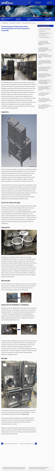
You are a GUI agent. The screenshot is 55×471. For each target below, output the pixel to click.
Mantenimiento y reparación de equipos (34, 19)
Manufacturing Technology (29, 23)
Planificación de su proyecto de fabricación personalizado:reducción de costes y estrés (45, 100)
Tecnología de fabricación (37, 3)
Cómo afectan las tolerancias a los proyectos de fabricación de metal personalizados (45, 75)
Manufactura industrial (15, 23)
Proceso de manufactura (45, 29)
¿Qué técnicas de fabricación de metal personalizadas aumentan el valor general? (45, 49)
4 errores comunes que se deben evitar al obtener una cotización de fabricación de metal (45, 69)
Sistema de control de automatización (44, 34)
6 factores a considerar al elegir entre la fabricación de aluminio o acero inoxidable (27, 443)
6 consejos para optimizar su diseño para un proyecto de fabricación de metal (45, 56)
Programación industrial (48, 19)
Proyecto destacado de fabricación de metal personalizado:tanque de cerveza (45, 88)
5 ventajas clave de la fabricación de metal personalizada (45, 94)
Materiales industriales (18, 19)
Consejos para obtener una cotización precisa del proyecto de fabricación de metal (45, 62)
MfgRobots (5, 23)
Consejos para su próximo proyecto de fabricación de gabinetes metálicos (11, 443)
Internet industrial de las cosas (7, 19)
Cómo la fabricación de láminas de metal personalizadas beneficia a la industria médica (45, 82)
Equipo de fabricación (49, 3)
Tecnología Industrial (41, 23)
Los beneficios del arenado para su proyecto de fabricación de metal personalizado (45, 106)
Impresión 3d (42, 31)
